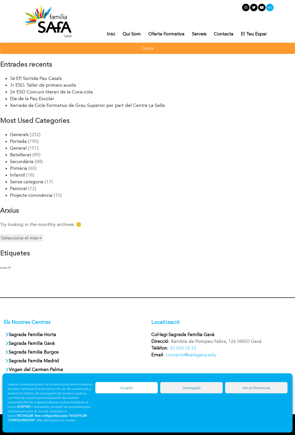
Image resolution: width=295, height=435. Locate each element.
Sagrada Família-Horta (32, 334)
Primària (18, 168)
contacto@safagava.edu (191, 355)
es (270, 7)
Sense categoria (26, 182)
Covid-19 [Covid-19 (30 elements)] (5, 267)
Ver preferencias (256, 387)
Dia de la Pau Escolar (32, 98)
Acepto (126, 387)
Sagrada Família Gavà (32, 343)
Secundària (21, 161)
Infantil (17, 175)
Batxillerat (20, 155)
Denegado (191, 387)
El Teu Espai (253, 34)
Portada (18, 141)
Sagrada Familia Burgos (34, 352)
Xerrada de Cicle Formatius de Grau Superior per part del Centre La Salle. (88, 105)
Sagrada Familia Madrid (34, 361)
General (18, 148)
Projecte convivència (31, 195)
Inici (111, 34)
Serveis (199, 34)
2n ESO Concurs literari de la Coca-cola (51, 92)
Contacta (223, 34)
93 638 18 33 (183, 348)
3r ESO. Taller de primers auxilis (43, 85)
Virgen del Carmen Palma (36, 369)
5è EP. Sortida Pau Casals (36, 78)
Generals (19, 134)
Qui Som (132, 34)
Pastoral (18, 188)
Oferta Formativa (166, 34)
